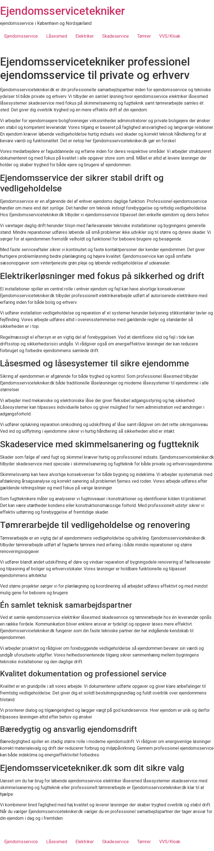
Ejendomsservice (21, 36)
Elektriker (84, 36)
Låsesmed (56, 36)
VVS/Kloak (169, 36)
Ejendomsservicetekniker (62, 11)
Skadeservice (115, 36)
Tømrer (144, 36)
